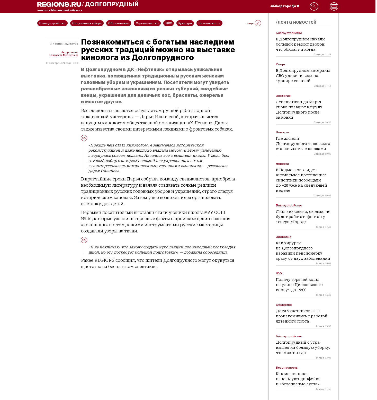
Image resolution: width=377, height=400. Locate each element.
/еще (254, 23)
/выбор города (285, 6)
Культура (71, 43)
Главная (57, 43)
